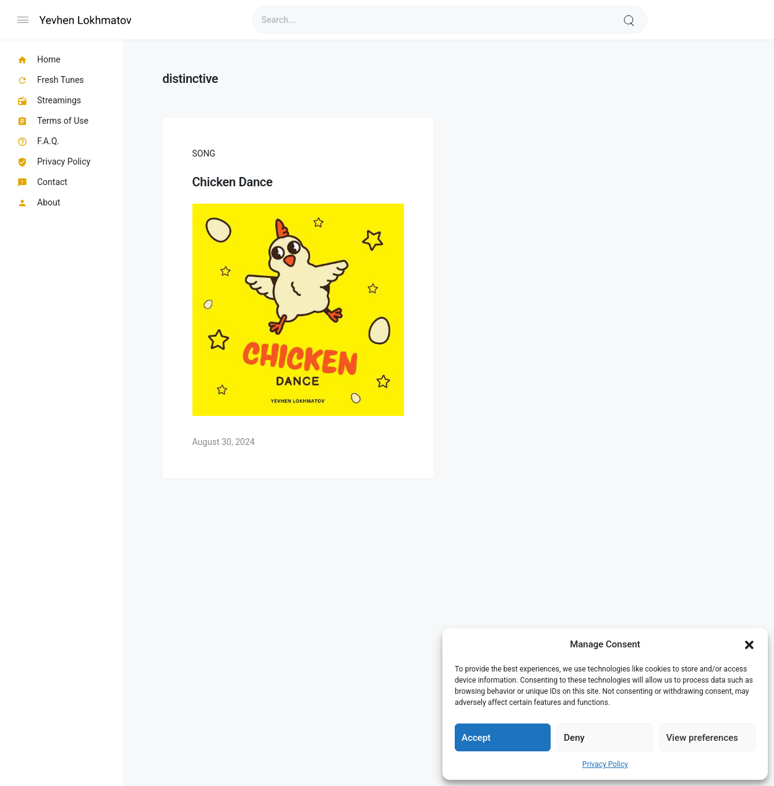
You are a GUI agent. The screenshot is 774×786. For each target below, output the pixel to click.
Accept (476, 737)
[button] (749, 644)
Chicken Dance (232, 182)
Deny (574, 737)
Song (203, 153)
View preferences (702, 737)
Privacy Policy (605, 764)
